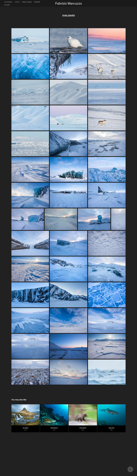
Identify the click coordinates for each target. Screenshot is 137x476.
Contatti (7, 5)
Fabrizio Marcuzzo (68, 3)
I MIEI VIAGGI (27, 2)
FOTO (17, 2)
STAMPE (37, 2)
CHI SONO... (8, 2)
